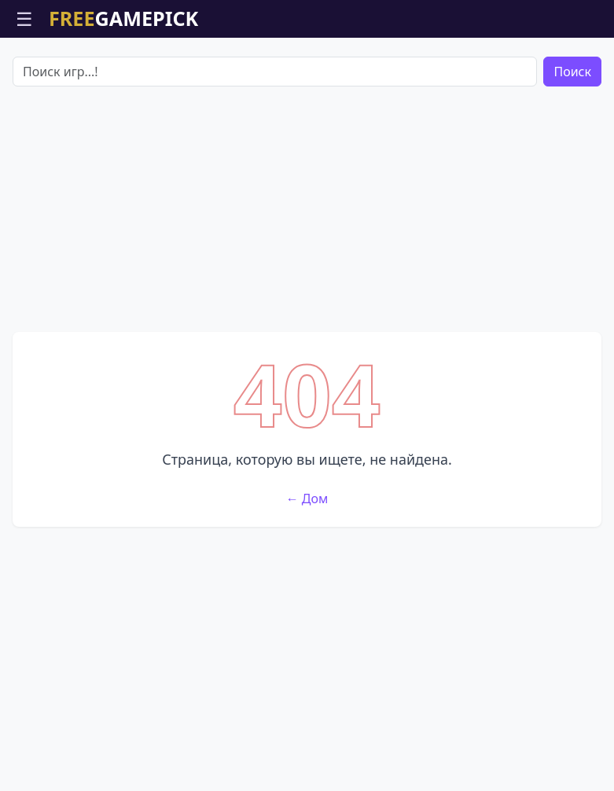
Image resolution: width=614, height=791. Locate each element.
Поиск (572, 71)
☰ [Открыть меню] (24, 18)
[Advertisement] (307, 209)
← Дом (307, 498)
